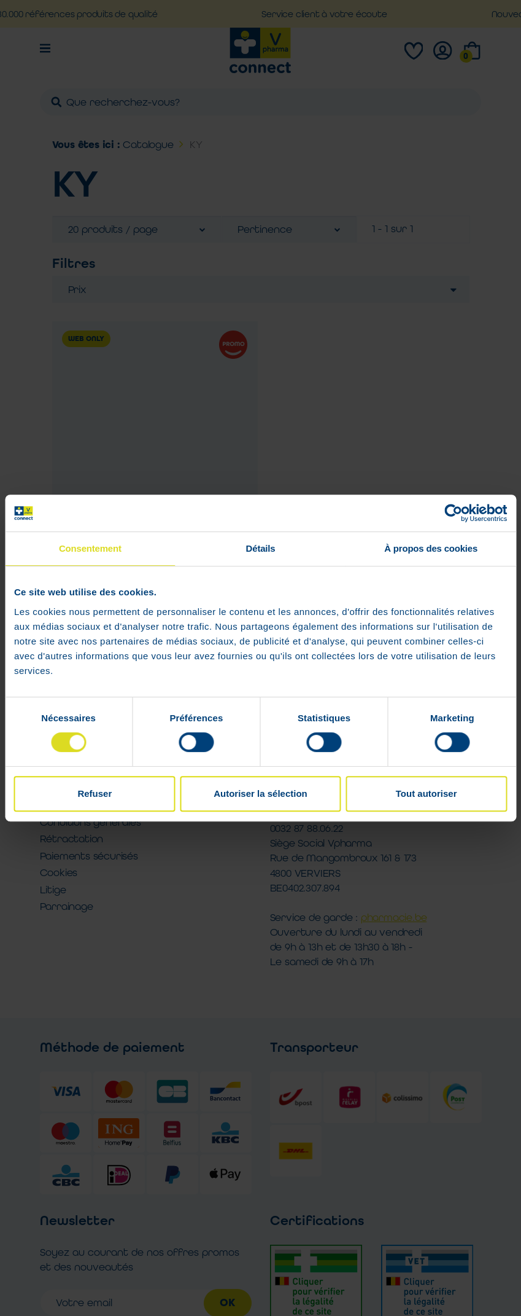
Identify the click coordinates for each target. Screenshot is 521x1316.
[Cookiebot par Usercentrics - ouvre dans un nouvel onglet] (453, 513)
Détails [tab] (261, 548)
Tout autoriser (426, 793)
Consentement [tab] (90, 548)
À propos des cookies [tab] (430, 548)
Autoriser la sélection (260, 793)
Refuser (94, 793)
